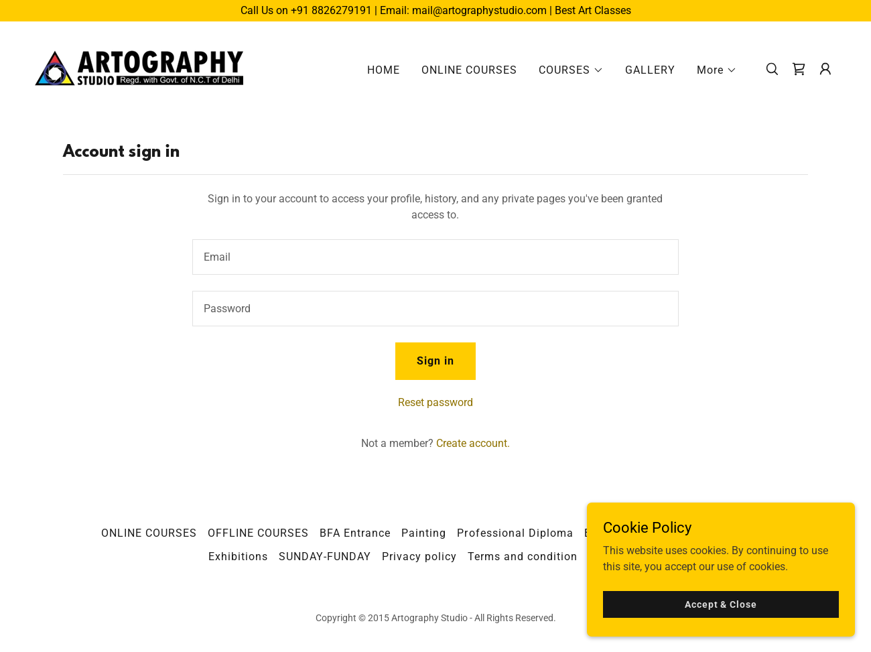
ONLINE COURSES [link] (469, 70)
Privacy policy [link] (419, 556)
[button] (571, 70)
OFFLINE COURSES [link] (258, 533)
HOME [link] (383, 70)
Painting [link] (423, 533)
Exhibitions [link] (238, 556)
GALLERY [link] (650, 70)
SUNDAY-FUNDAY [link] (325, 556)
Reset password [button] (435, 402)
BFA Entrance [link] (355, 533)
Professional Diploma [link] (515, 533)
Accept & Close (720, 603)
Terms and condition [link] (523, 556)
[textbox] (435, 257)
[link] (140, 68)
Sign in (435, 360)
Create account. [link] (473, 443)
